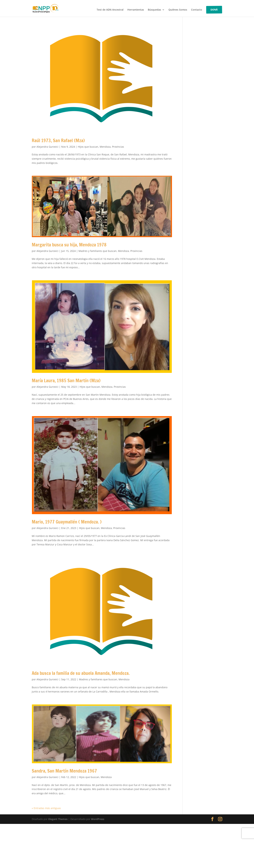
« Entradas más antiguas (46, 808)
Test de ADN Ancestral (110, 9)
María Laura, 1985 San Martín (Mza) (66, 380)
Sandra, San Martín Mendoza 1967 (64, 771)
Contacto (196, 9)
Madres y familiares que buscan (97, 251)
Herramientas (135, 9)
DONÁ (214, 9)
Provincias (118, 146)
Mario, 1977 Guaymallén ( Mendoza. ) (67, 522)
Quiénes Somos (177, 9)
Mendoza (105, 146)
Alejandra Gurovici (47, 146)
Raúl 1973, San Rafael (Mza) (58, 140)
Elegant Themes (58, 819)
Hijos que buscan (88, 146)
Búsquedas (154, 9)
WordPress (97, 819)
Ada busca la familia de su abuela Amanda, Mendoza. (81, 673)
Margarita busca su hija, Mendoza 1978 (69, 244)
